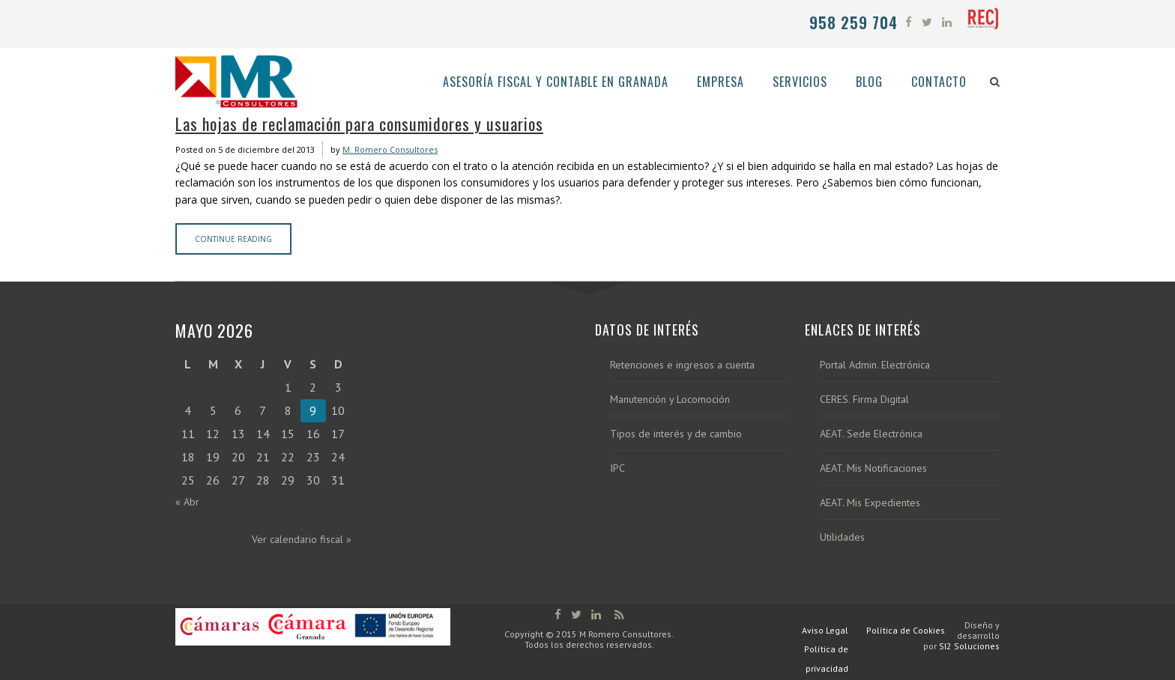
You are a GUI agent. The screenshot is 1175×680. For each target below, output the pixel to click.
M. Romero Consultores (390, 149)
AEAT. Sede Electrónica (871, 434)
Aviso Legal (825, 630)
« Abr (187, 502)
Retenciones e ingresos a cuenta (682, 365)
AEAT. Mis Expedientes (870, 503)
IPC (617, 468)
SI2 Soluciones (969, 646)
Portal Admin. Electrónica (875, 365)
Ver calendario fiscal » (301, 539)
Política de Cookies (905, 630)
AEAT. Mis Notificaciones (873, 468)
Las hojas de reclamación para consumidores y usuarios (359, 124)
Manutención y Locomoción (670, 399)
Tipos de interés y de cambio (676, 434)
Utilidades (842, 537)
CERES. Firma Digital (864, 399)
